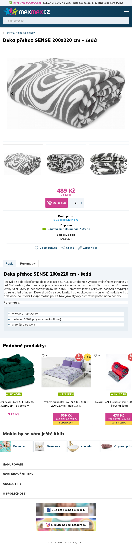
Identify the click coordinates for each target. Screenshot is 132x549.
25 (99, 355)
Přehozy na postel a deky (20, 32)
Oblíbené (111, 11)
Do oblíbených (48, 247)
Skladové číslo (66, 234)
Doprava (66, 225)
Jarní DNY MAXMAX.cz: (27, 3)
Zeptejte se (90, 247)
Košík (118, 11)
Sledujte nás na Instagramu (68, 524)
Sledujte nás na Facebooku (68, 509)
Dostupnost (66, 216)
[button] (12, 93)
